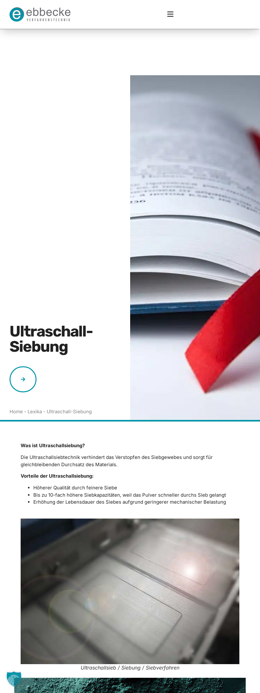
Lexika (35, 365)
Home (16, 365)
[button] (170, 14)
